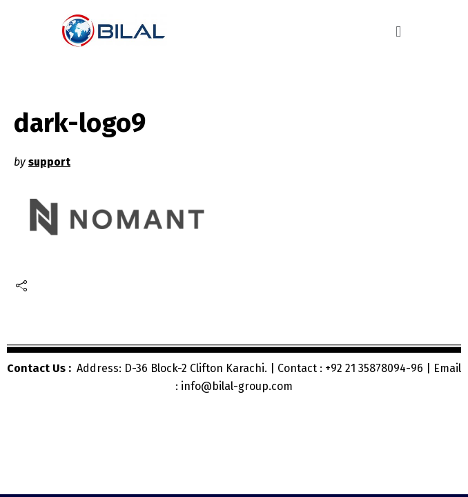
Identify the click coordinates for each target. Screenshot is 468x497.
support (49, 161)
